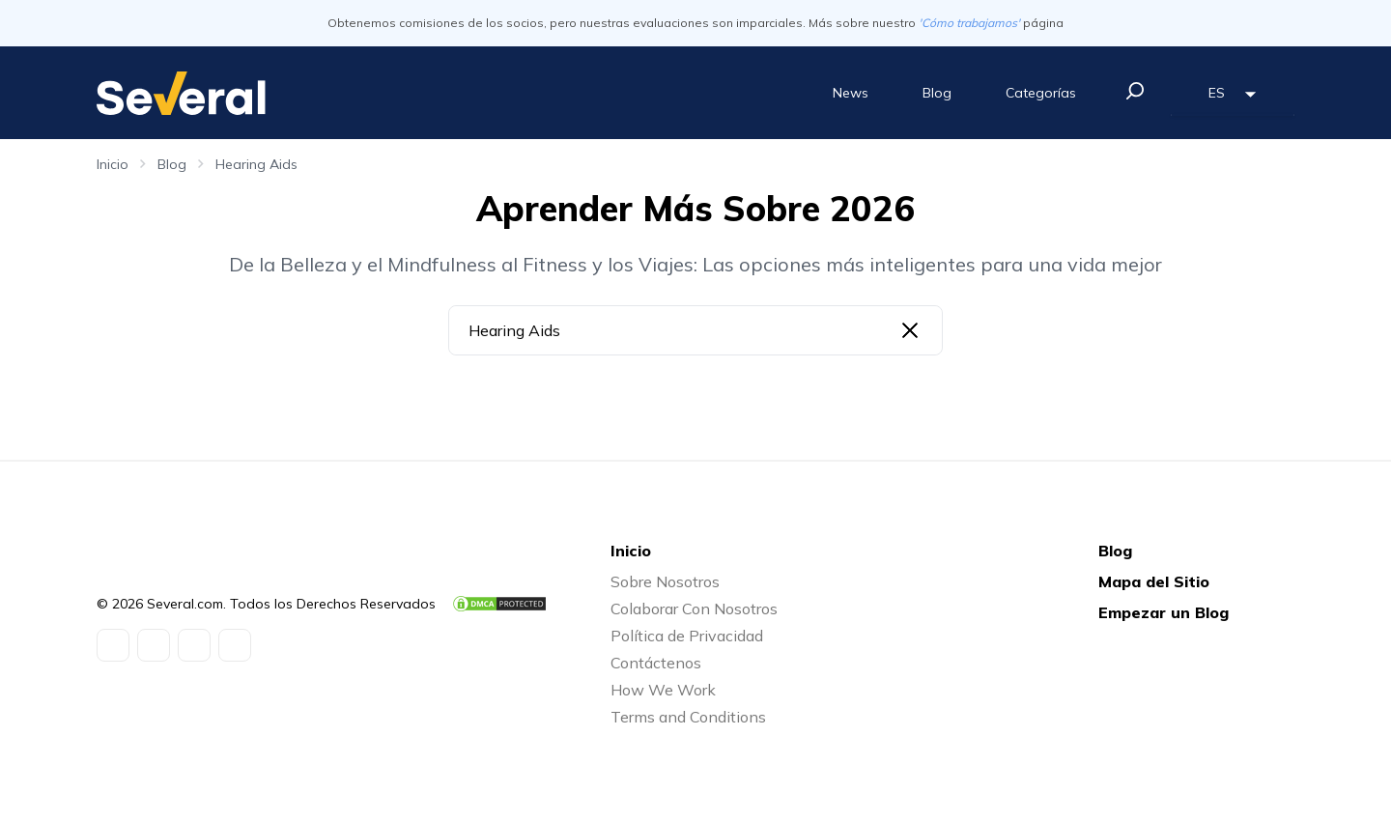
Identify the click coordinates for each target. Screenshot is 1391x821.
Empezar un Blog (1163, 612)
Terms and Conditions (688, 716)
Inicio (112, 164)
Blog (937, 92)
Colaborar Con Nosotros (694, 608)
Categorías (1041, 92)
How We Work (663, 689)
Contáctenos (655, 662)
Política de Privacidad (686, 635)
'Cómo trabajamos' (969, 22)
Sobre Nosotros (665, 581)
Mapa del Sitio (1153, 581)
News (850, 92)
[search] (1135, 90)
